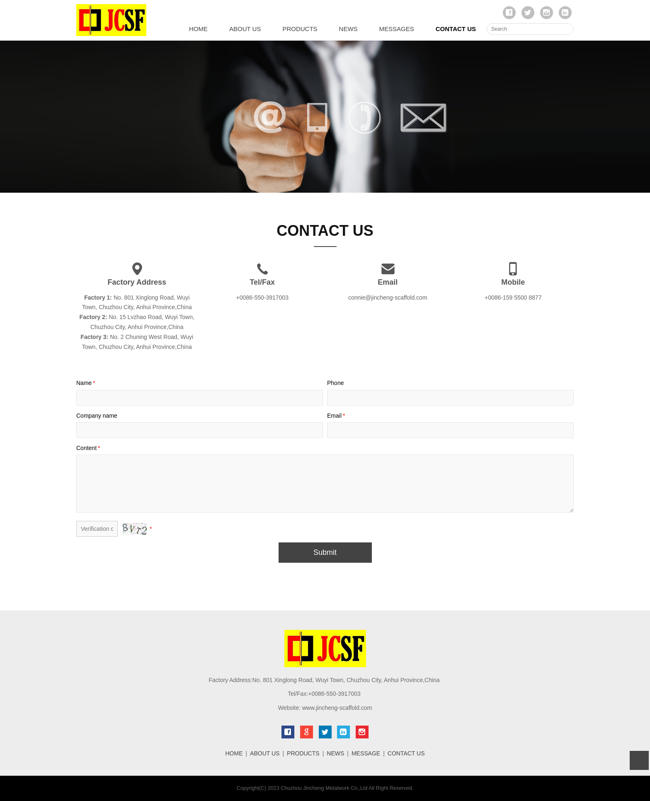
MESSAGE (366, 753)
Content (89, 448)
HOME (198, 28)
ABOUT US (245, 28)
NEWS (348, 28)
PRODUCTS (299, 28)
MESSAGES (396, 28)
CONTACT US (456, 28)
